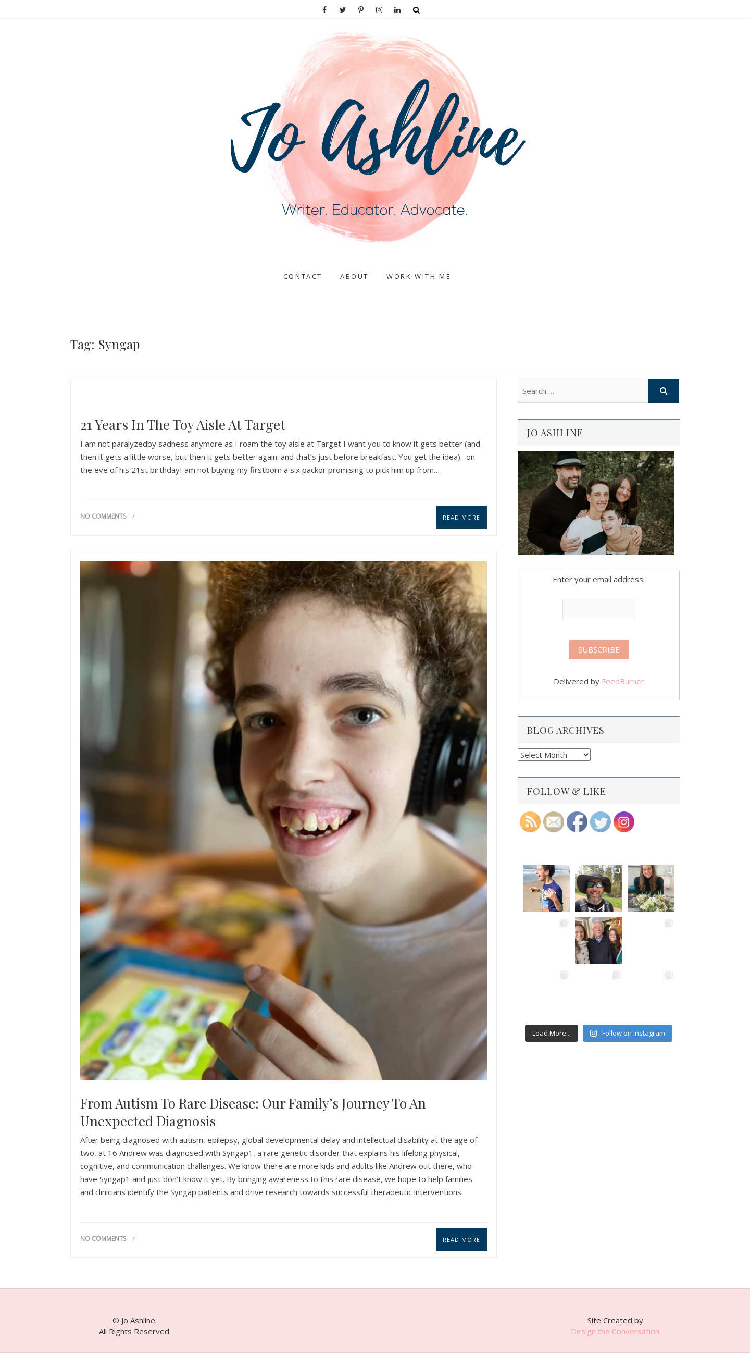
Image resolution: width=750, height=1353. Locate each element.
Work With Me (418, 276)
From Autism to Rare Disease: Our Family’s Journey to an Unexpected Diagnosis (253, 1112)
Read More (461, 517)
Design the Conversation (615, 1331)
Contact (302, 276)
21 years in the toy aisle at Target (182, 425)
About (354, 276)
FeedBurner (623, 681)
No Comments (103, 516)
